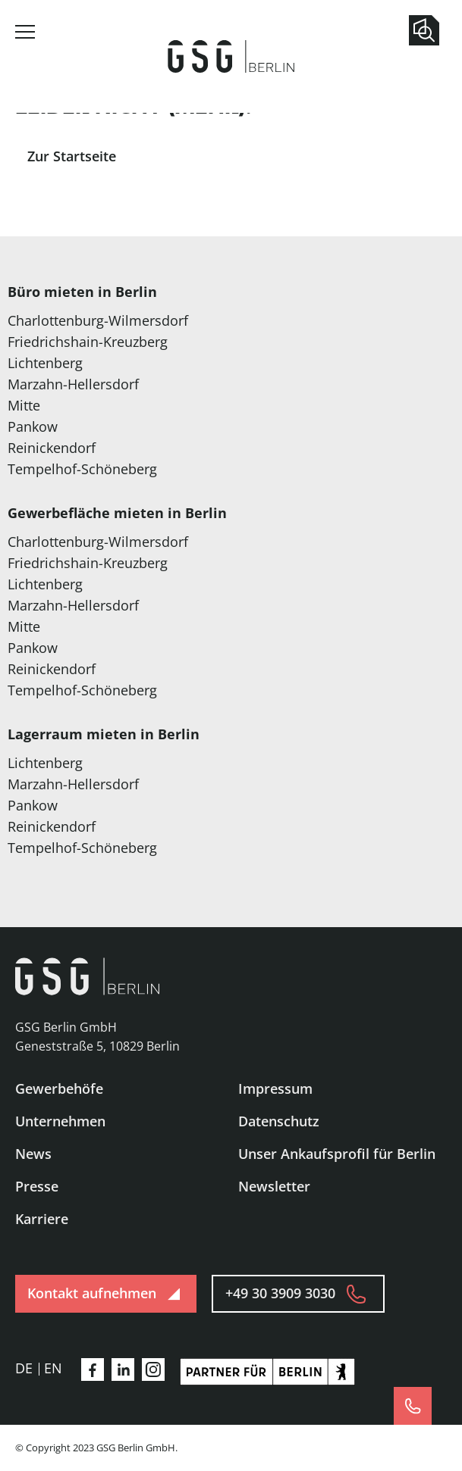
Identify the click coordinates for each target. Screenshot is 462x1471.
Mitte (24, 405)
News (33, 1154)
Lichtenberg (45, 363)
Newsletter (274, 1186)
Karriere (41, 1219)
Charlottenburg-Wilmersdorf (98, 320)
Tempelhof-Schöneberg (82, 469)
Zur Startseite (71, 156)
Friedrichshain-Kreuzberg (88, 342)
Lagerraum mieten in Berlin (104, 734)
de (24, 1368)
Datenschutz (278, 1121)
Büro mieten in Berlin (82, 292)
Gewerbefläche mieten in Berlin (117, 513)
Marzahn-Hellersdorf (73, 384)
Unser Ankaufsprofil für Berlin (336, 1154)
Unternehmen (60, 1121)
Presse (36, 1186)
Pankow (33, 426)
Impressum (275, 1088)
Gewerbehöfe (59, 1088)
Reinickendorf (52, 448)
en (53, 1368)
